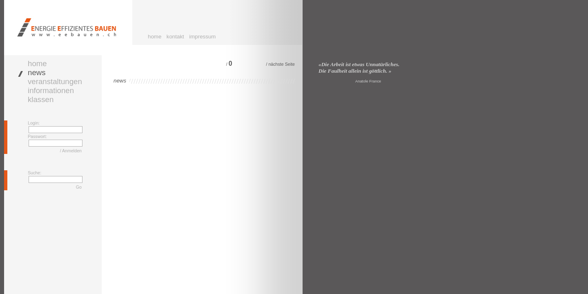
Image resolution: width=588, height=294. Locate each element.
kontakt (175, 36)
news (37, 72)
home (154, 36)
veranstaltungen (55, 81)
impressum (202, 36)
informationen (51, 90)
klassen (40, 99)
